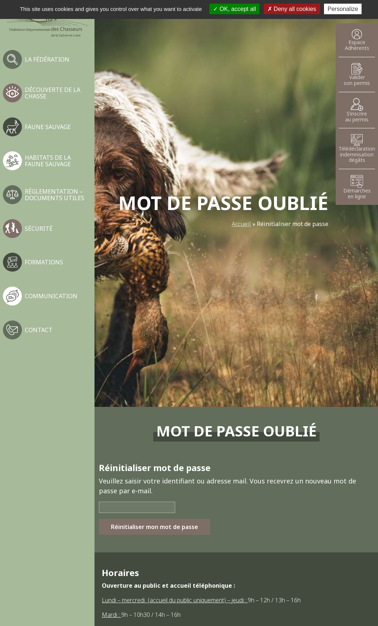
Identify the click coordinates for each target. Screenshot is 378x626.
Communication (51, 296)
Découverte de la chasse (52, 93)
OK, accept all (234, 9)
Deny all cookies (291, 9)
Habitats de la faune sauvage (48, 160)
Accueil (241, 224)
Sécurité (39, 229)
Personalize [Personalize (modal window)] (343, 9)
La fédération (47, 59)
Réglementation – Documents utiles (54, 194)
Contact (39, 330)
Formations (44, 262)
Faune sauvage (48, 127)
